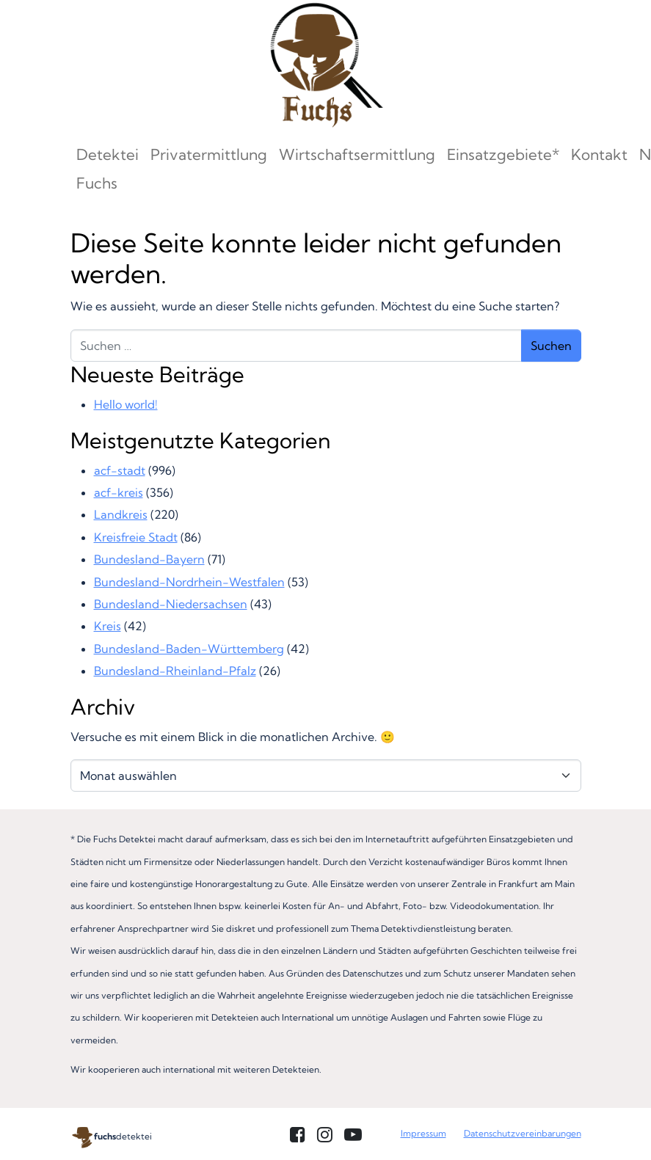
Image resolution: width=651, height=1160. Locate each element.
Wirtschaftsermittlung (357, 154)
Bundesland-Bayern (149, 559)
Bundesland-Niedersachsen (170, 604)
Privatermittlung (208, 154)
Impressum (423, 1133)
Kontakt (599, 154)
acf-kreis (118, 492)
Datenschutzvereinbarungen (522, 1133)
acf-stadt (119, 470)
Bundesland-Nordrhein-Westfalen (189, 581)
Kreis (107, 626)
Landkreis (121, 514)
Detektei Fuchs (107, 168)
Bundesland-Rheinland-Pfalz (175, 670)
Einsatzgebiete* (503, 154)
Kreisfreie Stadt (136, 537)
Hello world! (126, 404)
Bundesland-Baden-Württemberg (189, 648)
